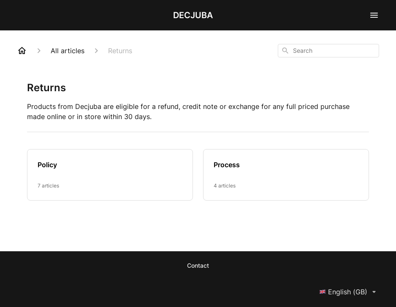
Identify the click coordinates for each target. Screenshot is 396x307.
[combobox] (328, 50)
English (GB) (349, 292)
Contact (198, 265)
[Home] (22, 51)
